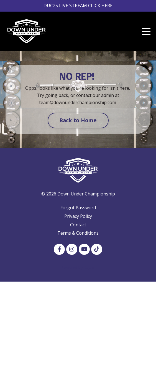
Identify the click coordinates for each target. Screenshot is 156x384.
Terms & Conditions (78, 233)
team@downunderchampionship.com (77, 102)
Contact (78, 225)
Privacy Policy (78, 216)
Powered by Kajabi (78, 267)
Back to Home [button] (78, 120)
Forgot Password (78, 208)
